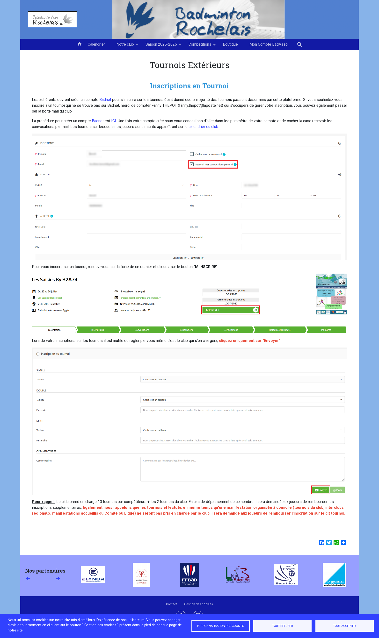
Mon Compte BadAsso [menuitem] (268, 44)
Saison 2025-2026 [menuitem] (161, 46)
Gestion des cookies (198, 604)
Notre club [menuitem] (125, 46)
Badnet (105, 99)
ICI (113, 121)
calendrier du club (203, 126)
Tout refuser (282, 626)
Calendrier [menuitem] (96, 44)
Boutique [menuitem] (230, 44)
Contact (171, 604)
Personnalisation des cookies (220, 626)
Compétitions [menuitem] (200, 46)
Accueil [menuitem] (79, 43)
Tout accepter (344, 626)
